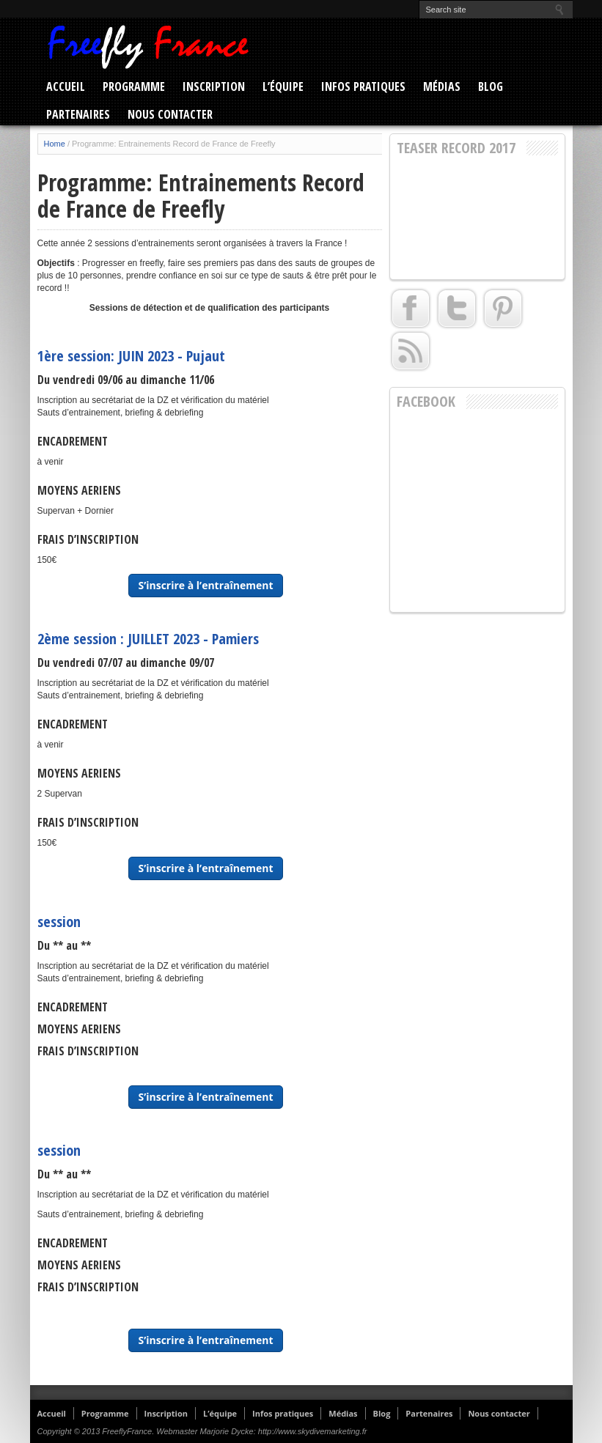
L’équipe (283, 86)
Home (54, 143)
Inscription (214, 86)
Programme (134, 86)
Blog (490, 86)
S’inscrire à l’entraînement (205, 585)
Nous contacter (170, 114)
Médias (441, 86)
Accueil (65, 86)
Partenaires (78, 114)
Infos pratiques (363, 86)
